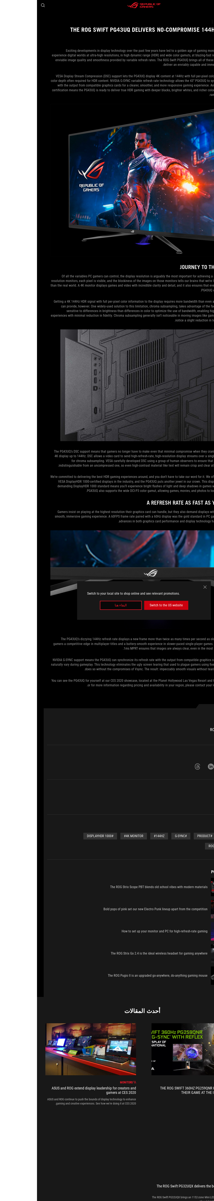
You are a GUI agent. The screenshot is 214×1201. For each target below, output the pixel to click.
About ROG (203, 1170)
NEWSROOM (168, 1170)
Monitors (194, 801)
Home (185, 1170)
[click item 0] (110, 1117)
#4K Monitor (96, 836)
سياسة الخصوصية (108, 1190)
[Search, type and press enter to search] (5, 5)
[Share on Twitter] (187, 766)
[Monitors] (163, 1143)
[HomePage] (207, 1143)
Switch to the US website (129, 605)
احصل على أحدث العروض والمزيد (55, 1152)
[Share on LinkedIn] (174, 766)
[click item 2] (102, 1117)
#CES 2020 (193, 836)
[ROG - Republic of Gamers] (107, 5)
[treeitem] (160, 1064)
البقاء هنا (84, 605)
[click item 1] (106, 1117)
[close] (168, 587)
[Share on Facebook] (200, 766)
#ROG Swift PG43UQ (186, 846)
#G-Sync (144, 836)
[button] (208, 5)
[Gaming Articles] (187, 1143)
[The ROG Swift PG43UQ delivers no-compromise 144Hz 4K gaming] (108, 1143)
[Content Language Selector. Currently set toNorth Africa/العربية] (196, 1190)
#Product (167, 836)
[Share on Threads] (160, 766)
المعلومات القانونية (81, 1190)
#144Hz (122, 836)
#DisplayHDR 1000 (63, 836)
